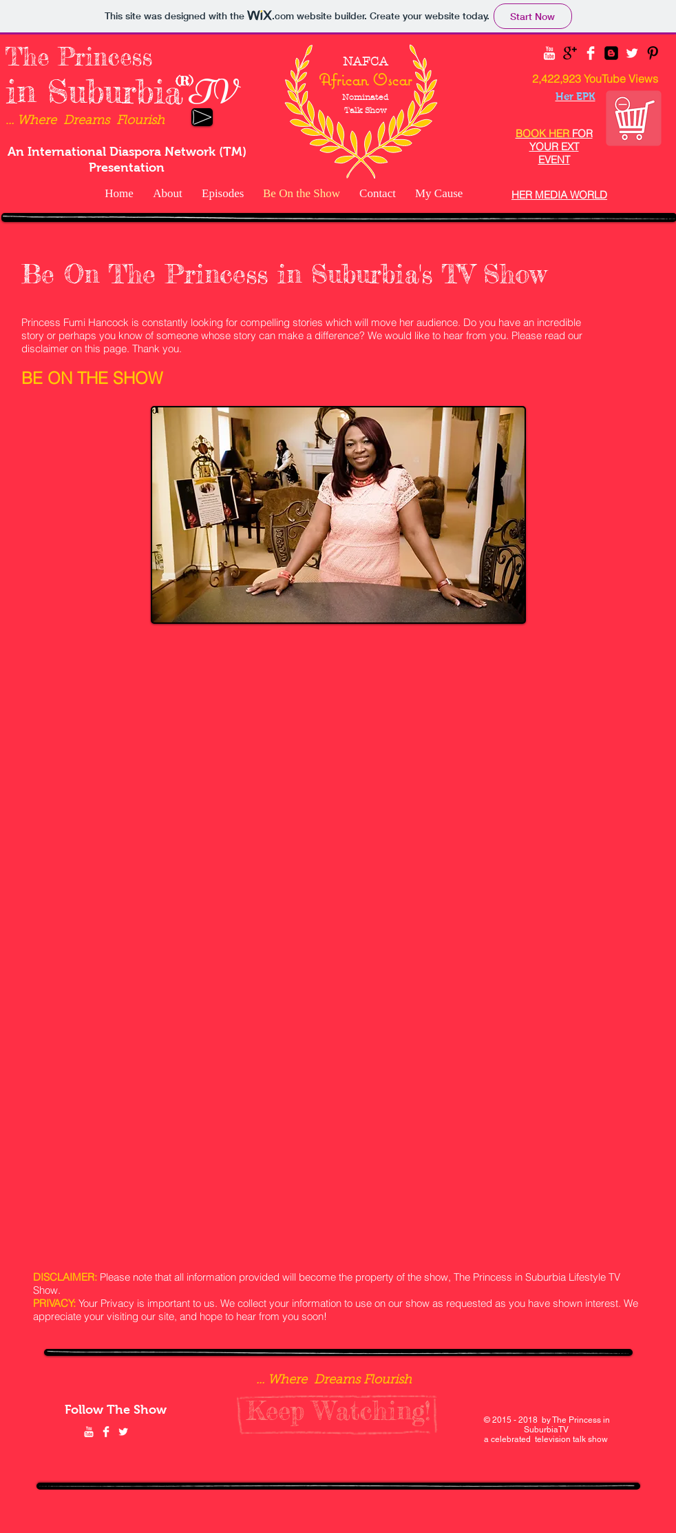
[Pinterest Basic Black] (652, 53)
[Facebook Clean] (591, 53)
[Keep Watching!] (338, 1411)
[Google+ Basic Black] (570, 53)
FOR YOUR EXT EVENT (554, 146)
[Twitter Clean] (632, 53)
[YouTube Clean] (549, 53)
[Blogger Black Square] (611, 53)
